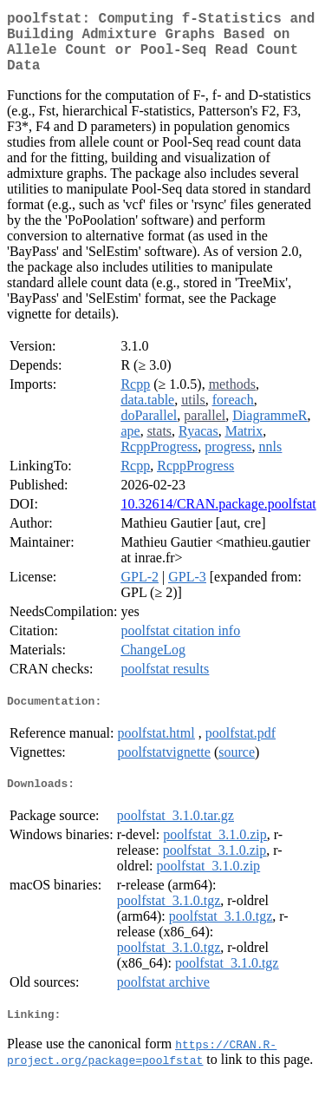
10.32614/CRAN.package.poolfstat (217, 517)
